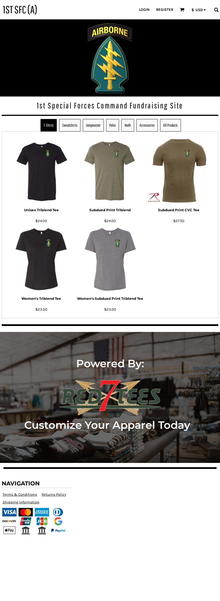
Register (164, 9)
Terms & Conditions (20, 494)
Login (144, 9)
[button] (182, 9)
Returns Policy (54, 494)
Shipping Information (21, 502)
